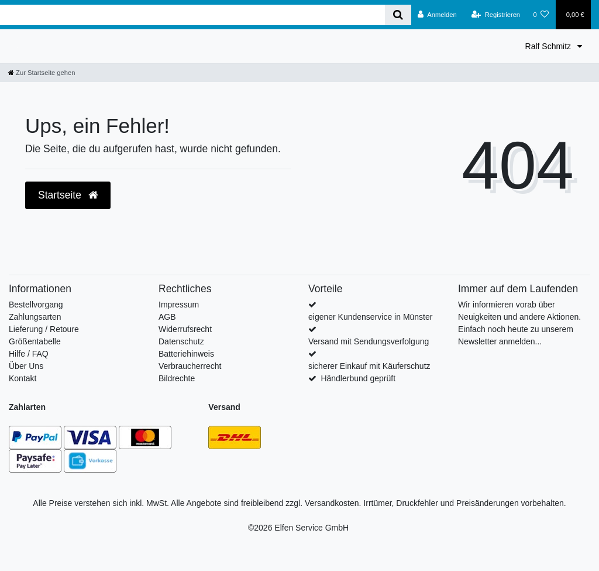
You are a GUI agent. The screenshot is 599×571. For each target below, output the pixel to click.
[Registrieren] (495, 14)
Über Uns (26, 366)
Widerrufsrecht (185, 329)
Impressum (179, 304)
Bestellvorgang (36, 304)
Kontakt (22, 378)
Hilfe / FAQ (29, 353)
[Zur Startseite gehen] (41, 72)
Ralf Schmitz (549, 46)
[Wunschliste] (540, 14)
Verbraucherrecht (190, 366)
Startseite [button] (68, 195)
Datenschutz (181, 341)
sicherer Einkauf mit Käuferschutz (369, 366)
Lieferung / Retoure (44, 329)
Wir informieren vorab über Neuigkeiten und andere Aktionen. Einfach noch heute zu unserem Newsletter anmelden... (519, 323)
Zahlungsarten (35, 317)
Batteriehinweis (186, 353)
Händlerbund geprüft (358, 378)
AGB (167, 317)
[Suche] (398, 15)
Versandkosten (332, 503)
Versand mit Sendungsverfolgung (368, 341)
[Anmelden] (437, 14)
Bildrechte (177, 378)
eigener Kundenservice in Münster (370, 317)
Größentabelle (35, 341)
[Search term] (192, 15)
